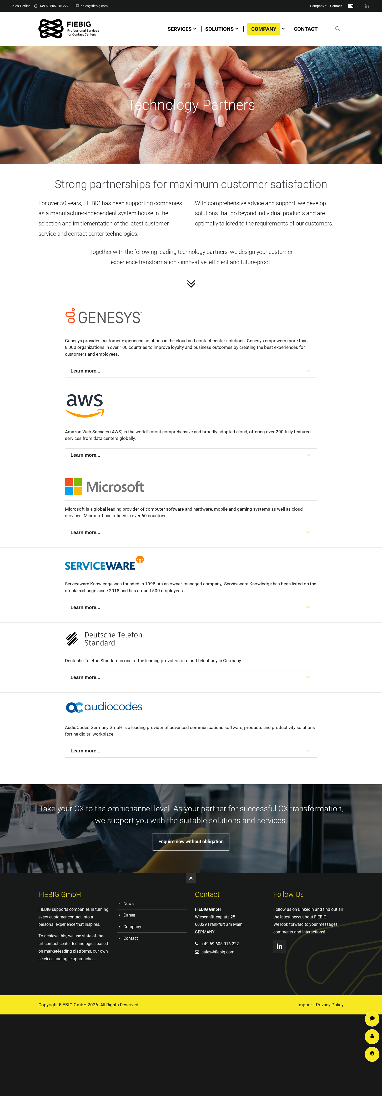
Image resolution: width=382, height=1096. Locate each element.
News (128, 903)
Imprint (305, 1004)
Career (129, 915)
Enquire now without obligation (191, 841)
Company (317, 6)
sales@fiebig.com (92, 6)
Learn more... (85, 371)
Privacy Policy (330, 1004)
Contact (336, 6)
